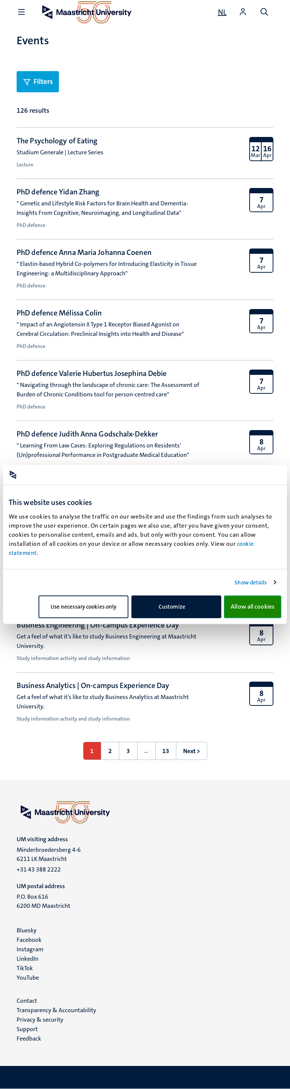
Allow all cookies (253, 607)
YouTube (28, 978)
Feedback (29, 1038)
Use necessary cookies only (84, 607)
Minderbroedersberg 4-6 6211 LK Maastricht (49, 854)
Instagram (30, 949)
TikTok (25, 968)
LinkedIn (28, 959)
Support (27, 1029)
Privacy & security (40, 1020)
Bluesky (27, 930)
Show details (250, 582)
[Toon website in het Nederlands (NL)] (222, 12)
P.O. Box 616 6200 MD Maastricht (43, 901)
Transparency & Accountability (56, 1010)
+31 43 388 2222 (39, 869)
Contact (27, 1001)
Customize (176, 607)
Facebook (29, 940)
